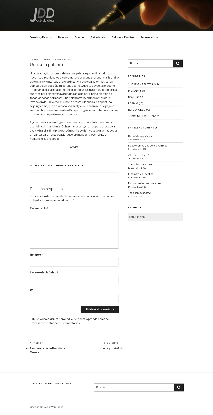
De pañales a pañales (140, 136)
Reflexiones (98, 37)
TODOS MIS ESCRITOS (69, 165)
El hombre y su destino (140, 173)
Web (33, 290)
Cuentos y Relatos (41, 37)
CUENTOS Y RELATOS (140, 84)
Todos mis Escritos (122, 37)
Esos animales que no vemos (144, 183)
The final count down (139, 192)
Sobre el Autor (149, 37)
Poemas (79, 37)
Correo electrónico (44, 272)
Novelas (63, 37)
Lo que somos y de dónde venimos (147, 145)
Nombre (36, 254)
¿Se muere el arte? (139, 155)
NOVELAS (134, 97)
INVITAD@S (135, 90)
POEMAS (133, 103)
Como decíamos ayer (140, 164)
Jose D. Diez (65, 59)
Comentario (39, 208)
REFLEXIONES (44, 165)
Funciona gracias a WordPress (46, 406)
